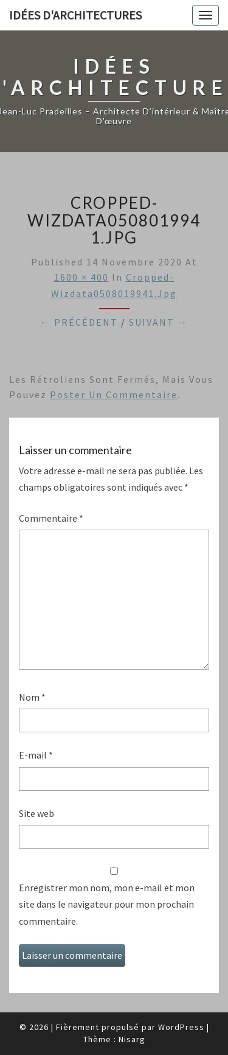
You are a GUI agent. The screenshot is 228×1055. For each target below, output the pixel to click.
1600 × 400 (81, 277)
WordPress (181, 1027)
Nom (32, 697)
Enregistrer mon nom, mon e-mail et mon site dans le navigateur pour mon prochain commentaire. (107, 904)
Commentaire (51, 518)
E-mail (36, 755)
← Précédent (79, 322)
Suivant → (158, 322)
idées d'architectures (75, 15)
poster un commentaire (114, 394)
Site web (36, 813)
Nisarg (132, 1039)
